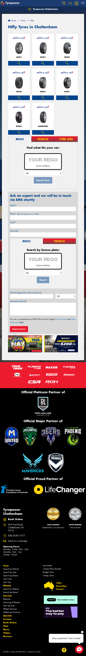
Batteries (6, 599)
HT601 (67, 92)
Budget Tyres (48, 572)
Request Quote (18, 329)
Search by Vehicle (11, 569)
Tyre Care (7, 579)
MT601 (19, 126)
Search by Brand (10, 575)
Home (12, 20)
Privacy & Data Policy (18, 652)
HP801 (43, 92)
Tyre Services (9, 605)
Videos (6, 632)
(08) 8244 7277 (16, 535)
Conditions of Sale (33, 652)
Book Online (10, 622)
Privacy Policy (61, 319)
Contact (7, 619)
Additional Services (11, 612)
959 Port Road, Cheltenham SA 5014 (16, 527)
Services (7, 595)
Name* (13, 205)
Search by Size (9, 572)
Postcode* (14, 231)
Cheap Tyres (48, 575)
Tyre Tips (7, 582)
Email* (13, 222)
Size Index (47, 565)
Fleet (5, 626)
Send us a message (17, 541)
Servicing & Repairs (11, 602)
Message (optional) (18, 301)
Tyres (6, 565)
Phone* (24, 214)
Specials (7, 615)
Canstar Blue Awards (52, 569)
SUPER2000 (43, 126)
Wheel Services (10, 609)
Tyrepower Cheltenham (43, 9)
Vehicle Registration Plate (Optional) (25, 292)
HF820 (19, 92)
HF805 (67, 57)
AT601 (19, 57)
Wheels (7, 585)
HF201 (43, 57)
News (6, 629)
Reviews (7, 636)
